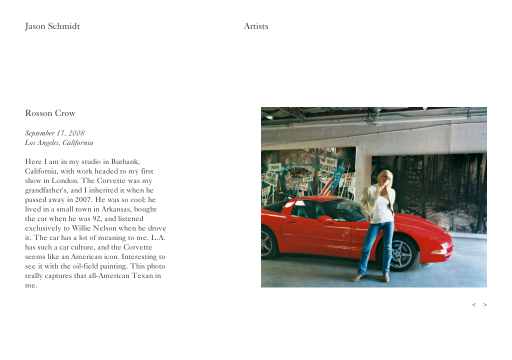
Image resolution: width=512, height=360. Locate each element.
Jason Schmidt (52, 26)
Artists (256, 26)
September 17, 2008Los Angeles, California (59, 137)
